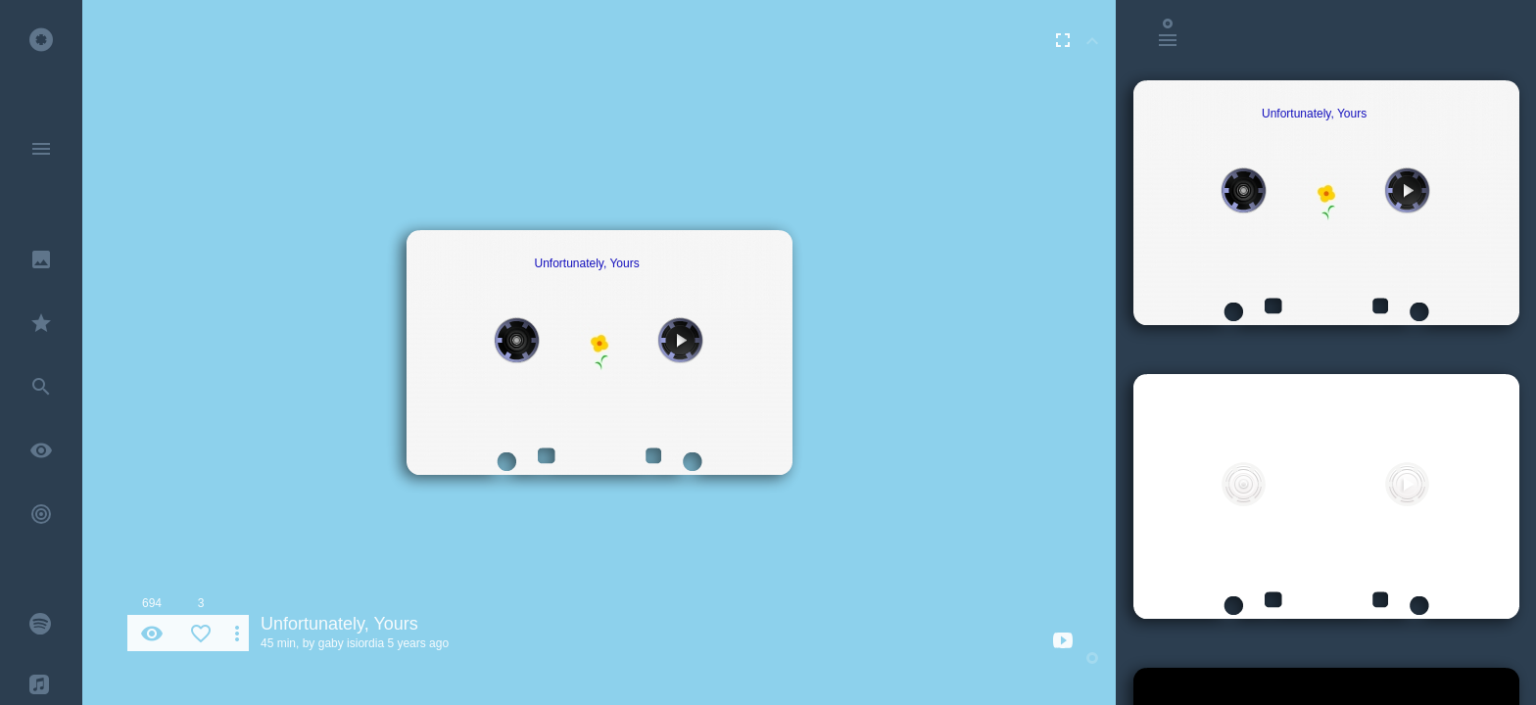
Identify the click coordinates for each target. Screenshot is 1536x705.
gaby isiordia (351, 643)
